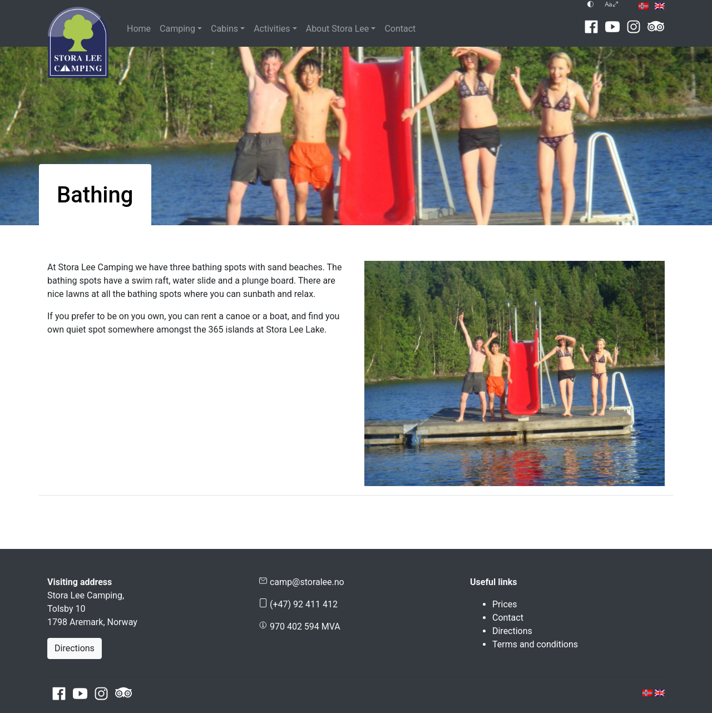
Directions (75, 648)
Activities (272, 28)
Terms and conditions (535, 644)
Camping (177, 28)
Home (139, 28)
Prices (504, 604)
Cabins (224, 28)
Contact (400, 28)
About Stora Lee (337, 28)
